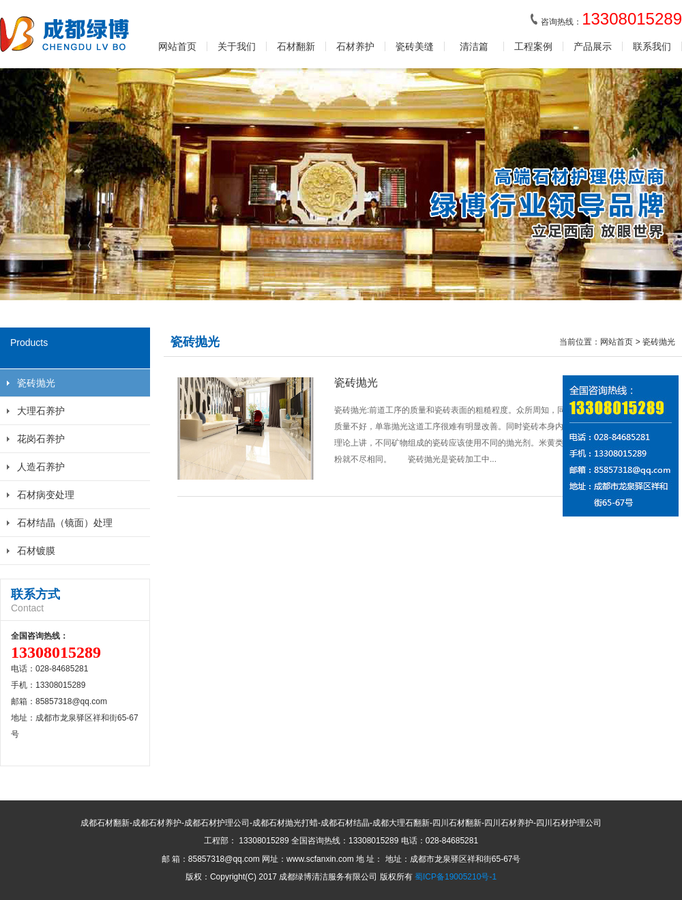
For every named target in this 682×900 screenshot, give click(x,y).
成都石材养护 (156, 823)
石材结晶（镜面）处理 (65, 522)
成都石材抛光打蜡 (285, 823)
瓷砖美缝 (415, 46)
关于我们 (237, 46)
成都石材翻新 (105, 823)
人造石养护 (41, 466)
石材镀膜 (36, 550)
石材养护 (355, 46)
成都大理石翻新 (401, 823)
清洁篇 (474, 46)
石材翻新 (296, 46)
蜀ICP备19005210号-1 (455, 877)
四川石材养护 (508, 823)
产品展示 (593, 46)
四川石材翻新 (456, 823)
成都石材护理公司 (217, 823)
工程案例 (533, 46)
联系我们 (652, 46)
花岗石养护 (41, 438)
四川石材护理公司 (569, 823)
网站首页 (177, 46)
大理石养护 (41, 410)
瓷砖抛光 (36, 382)
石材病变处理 (45, 494)
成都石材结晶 (345, 823)
